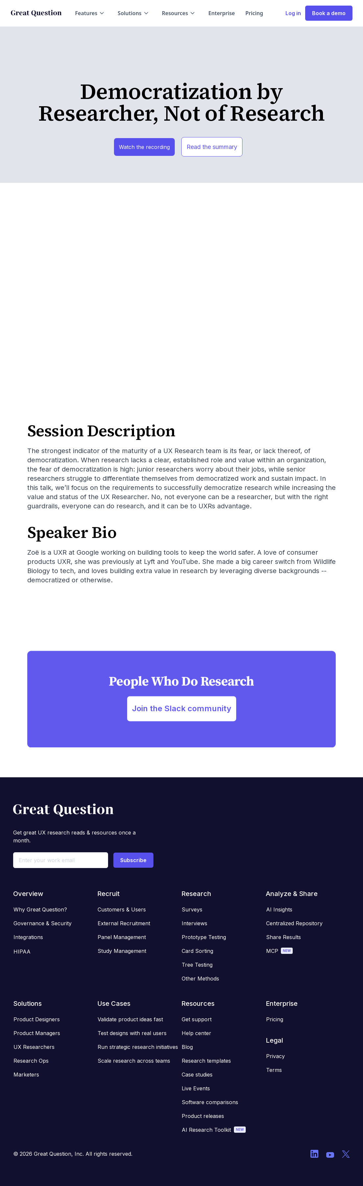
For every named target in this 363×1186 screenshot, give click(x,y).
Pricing (254, 13)
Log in (293, 13)
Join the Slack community (181, 712)
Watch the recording (144, 147)
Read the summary (212, 146)
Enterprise (221, 13)
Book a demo (329, 13)
